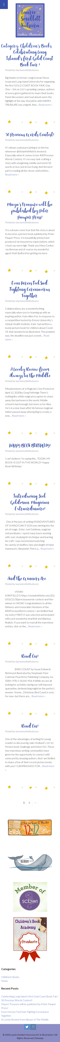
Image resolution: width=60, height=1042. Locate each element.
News (4, 980)
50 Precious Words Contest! (30, 135)
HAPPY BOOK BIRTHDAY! (30, 446)
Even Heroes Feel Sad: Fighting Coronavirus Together (30, 289)
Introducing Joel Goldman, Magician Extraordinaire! (30, 502)
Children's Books (10, 976)
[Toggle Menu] (4, 4)
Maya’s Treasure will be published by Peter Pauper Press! (30, 210)
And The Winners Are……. (30, 578)
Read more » (45, 104)
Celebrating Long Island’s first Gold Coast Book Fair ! (30, 58)
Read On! (30, 656)
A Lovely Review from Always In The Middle (30, 372)
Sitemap (39, 1038)
